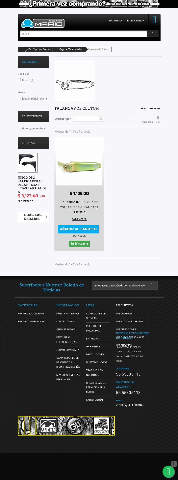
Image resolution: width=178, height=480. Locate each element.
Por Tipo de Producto (40, 49)
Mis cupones (124, 345)
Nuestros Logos (97, 362)
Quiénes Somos (66, 329)
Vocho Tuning (28, 134)
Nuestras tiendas (68, 313)
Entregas (92, 338)
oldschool (26, 146)
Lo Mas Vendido (30, 140)
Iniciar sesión (135, 20)
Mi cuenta (124, 305)
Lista (158, 119)
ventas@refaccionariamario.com (138, 432)
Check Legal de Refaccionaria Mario (96, 387)
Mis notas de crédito (129, 321)
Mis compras (124, 313)
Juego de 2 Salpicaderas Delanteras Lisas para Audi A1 (32, 209)
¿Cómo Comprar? (67, 349)
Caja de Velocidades (71, 49)
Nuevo (28, 80)
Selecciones (32, 116)
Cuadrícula (147, 119)
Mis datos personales (130, 337)
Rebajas (28, 167)
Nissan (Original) (34, 98)
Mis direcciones (126, 329)
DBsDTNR (26, 152)
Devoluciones (95, 354)
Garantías (93, 346)
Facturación (94, 399)
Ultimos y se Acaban (32, 128)
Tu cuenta (115, 20)
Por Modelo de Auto (31, 313)
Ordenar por (63, 118)
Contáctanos (65, 321)
